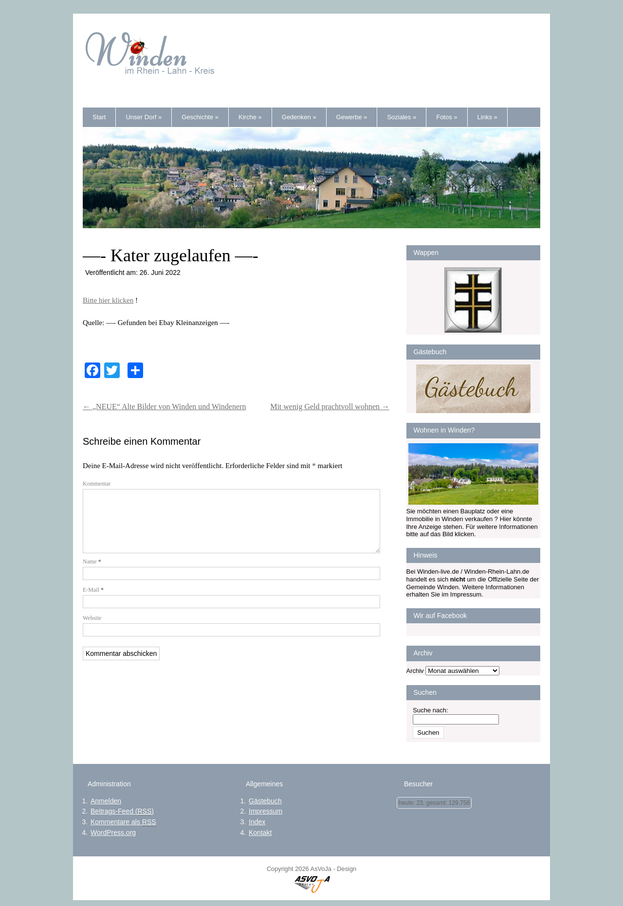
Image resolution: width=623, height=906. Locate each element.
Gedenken (299, 117)
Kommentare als (123, 822)
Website (92, 629)
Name (92, 573)
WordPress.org (113, 832)
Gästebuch (265, 801)
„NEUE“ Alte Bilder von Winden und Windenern (164, 406)
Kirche (250, 117)
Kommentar (96, 483)
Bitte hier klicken (108, 300)
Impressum (265, 811)
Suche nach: (430, 710)
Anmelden (106, 801)
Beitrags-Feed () (122, 811)
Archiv (415, 670)
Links (487, 117)
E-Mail (93, 601)
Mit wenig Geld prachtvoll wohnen (329, 406)
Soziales (401, 117)
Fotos (446, 117)
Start (99, 117)
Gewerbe (351, 117)
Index (257, 822)
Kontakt (260, 832)
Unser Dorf (144, 117)
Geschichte (200, 117)
